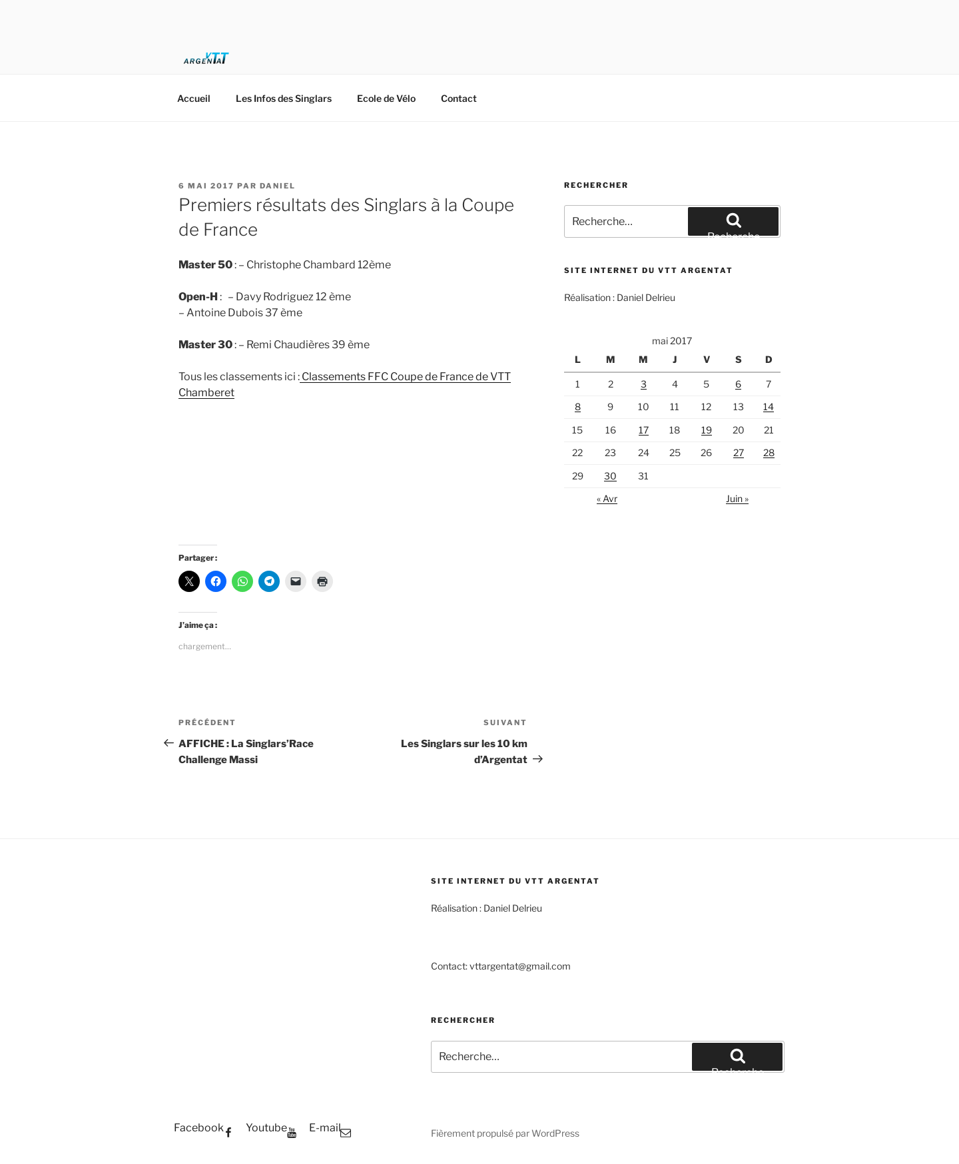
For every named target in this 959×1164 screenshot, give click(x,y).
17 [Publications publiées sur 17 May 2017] (644, 430)
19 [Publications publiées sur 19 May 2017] (706, 430)
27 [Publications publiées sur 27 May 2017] (738, 452)
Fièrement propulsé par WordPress (505, 1133)
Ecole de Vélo (386, 98)
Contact (459, 98)
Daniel (278, 185)
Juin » (737, 498)
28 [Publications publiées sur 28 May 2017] (769, 452)
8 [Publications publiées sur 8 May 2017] (578, 406)
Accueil (193, 98)
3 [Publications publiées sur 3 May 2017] (644, 384)
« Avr (607, 498)
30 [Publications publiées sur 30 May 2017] (610, 475)
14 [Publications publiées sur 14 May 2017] (768, 406)
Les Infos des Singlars (284, 98)
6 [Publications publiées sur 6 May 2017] (738, 384)
